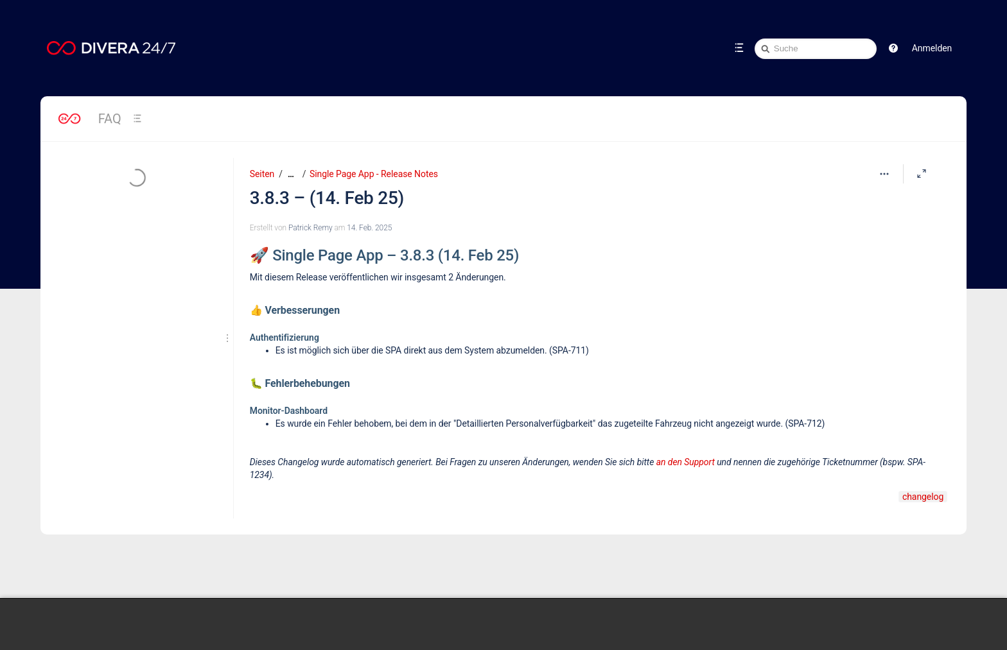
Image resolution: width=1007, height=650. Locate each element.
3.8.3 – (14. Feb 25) (327, 198)
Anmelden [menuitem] (932, 48)
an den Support (685, 462)
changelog (922, 497)
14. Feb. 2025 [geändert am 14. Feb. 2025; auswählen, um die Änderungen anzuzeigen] (369, 227)
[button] (893, 48)
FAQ (109, 118)
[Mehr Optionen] (884, 174)
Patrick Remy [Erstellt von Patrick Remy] (310, 227)
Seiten (262, 174)
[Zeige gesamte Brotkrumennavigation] (291, 174)
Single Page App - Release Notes (374, 174)
